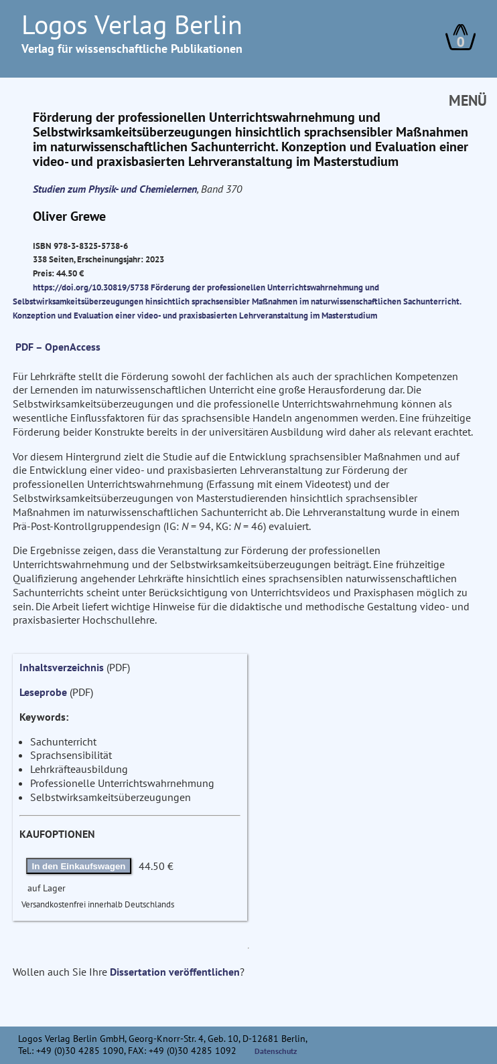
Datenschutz (276, 1051)
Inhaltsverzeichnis (61, 667)
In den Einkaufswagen (79, 866)
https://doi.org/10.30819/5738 (91, 287)
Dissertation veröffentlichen (175, 971)
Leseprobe (43, 692)
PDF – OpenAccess (57, 346)
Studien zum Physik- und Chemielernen (115, 188)
